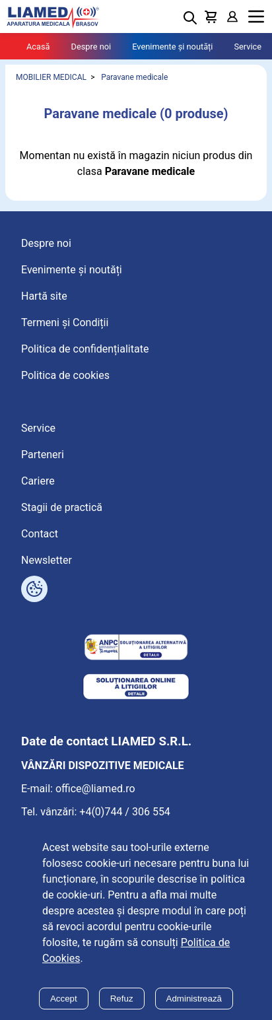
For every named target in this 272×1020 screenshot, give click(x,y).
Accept (63, 998)
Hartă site (44, 296)
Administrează (194, 998)
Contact (39, 533)
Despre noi (91, 46)
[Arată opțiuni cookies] (34, 589)
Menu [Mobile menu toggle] (256, 17)
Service (247, 46)
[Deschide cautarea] (190, 18)
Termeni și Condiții (64, 322)
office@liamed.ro (95, 788)
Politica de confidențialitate (85, 349)
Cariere (38, 481)
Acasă (38, 46)
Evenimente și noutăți (172, 46)
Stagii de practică (61, 507)
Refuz (121, 998)
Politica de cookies (65, 375)
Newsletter (46, 560)
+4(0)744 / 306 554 (124, 811)
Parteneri (42, 454)
